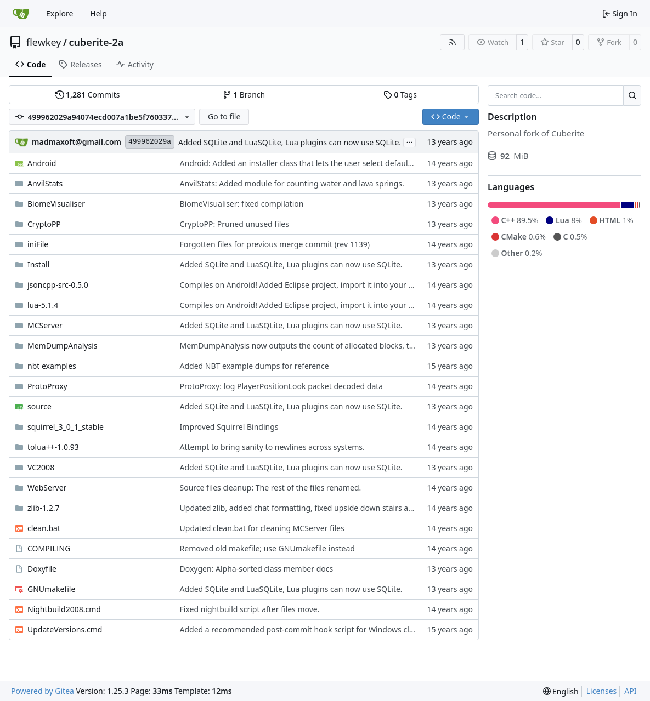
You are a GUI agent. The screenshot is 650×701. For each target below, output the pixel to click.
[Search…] (632, 95)
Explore (59, 13)
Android (41, 163)
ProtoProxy (47, 386)
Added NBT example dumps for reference (254, 366)
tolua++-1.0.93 (53, 447)
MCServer (45, 325)
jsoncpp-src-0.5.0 (57, 285)
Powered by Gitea (42, 691)
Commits (87, 94)
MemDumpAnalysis (62, 345)
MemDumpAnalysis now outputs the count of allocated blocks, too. (300, 345)
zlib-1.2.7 (43, 508)
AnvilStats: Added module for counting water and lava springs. (292, 183)
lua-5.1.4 (42, 305)
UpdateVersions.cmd (64, 629)
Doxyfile (41, 568)
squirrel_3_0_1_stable (65, 426)
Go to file (224, 116)
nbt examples (51, 366)
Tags (400, 94)
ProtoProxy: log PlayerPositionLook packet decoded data (281, 386)
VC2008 (40, 467)
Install (38, 264)
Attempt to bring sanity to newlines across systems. (272, 447)
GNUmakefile (51, 589)
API (630, 691)
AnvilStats (45, 183)
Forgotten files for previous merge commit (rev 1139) (275, 244)
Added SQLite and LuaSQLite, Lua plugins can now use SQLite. (289, 142)
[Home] (20, 14)
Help (98, 13)
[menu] (561, 691)
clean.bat (43, 528)
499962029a (149, 142)
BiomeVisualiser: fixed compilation (242, 203)
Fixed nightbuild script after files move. (250, 609)
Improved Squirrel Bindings (229, 426)
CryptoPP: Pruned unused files (234, 224)
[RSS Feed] (452, 42)
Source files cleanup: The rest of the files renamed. (270, 487)
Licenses (601, 691)
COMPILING (48, 548)
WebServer (46, 487)
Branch (244, 94)
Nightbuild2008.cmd (64, 609)
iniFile (37, 244)
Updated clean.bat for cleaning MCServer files (262, 528)
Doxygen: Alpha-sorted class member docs (257, 568)
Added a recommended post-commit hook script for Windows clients (303, 629)
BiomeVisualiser (56, 203)
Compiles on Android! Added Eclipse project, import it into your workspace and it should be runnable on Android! (383, 285)
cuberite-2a (96, 42)
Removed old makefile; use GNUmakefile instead (267, 548)
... (409, 141)
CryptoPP (44, 224)
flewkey (43, 42)
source (39, 406)
